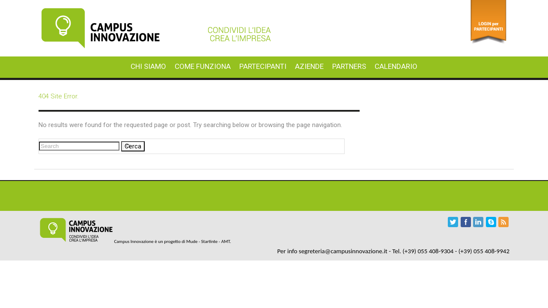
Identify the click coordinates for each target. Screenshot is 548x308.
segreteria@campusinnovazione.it (343, 251)
